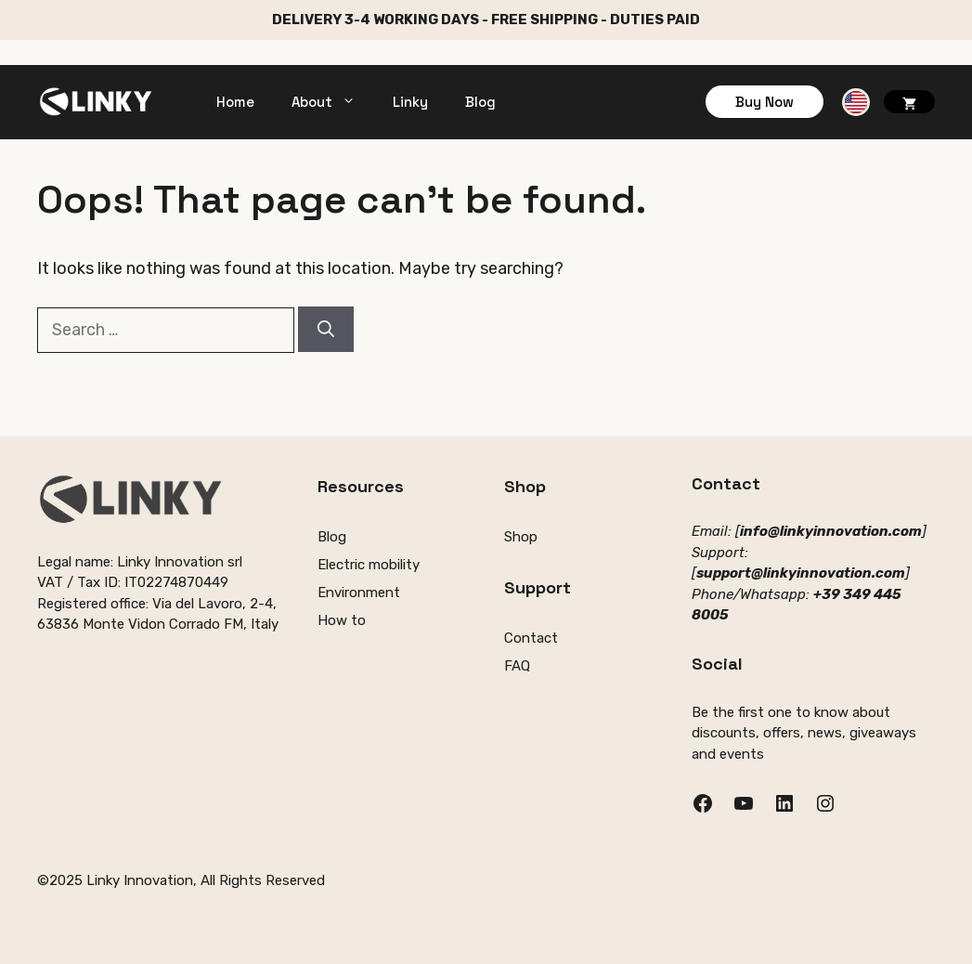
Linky (410, 102)
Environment (359, 592)
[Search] (326, 329)
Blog (480, 102)
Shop (521, 536)
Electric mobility (369, 564)
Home (235, 102)
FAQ (517, 666)
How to (342, 620)
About (333, 102)
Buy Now (764, 102)
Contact (531, 638)
